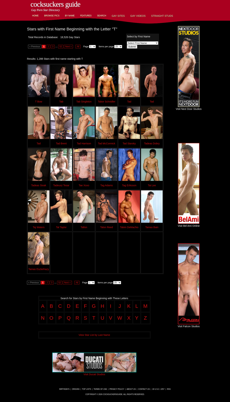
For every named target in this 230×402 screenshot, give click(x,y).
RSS (169, 389)
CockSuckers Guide (55, 4)
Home (35, 15)
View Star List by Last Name (94, 335)
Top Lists (86, 389)
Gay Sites (118, 15)
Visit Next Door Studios (189, 107)
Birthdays (64, 389)
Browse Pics (51, 15)
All (78, 46)
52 (60, 46)
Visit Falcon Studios (189, 325)
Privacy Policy (116, 389)
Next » (68, 46)
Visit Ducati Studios (94, 373)
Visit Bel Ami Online (189, 224)
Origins (75, 389)
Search (101, 15)
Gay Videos (138, 15)
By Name (70, 15)
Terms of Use (100, 389)
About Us (131, 389)
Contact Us (144, 389)
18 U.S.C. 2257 (158, 389)
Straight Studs (162, 15)
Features (85, 15)
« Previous (34, 46)
